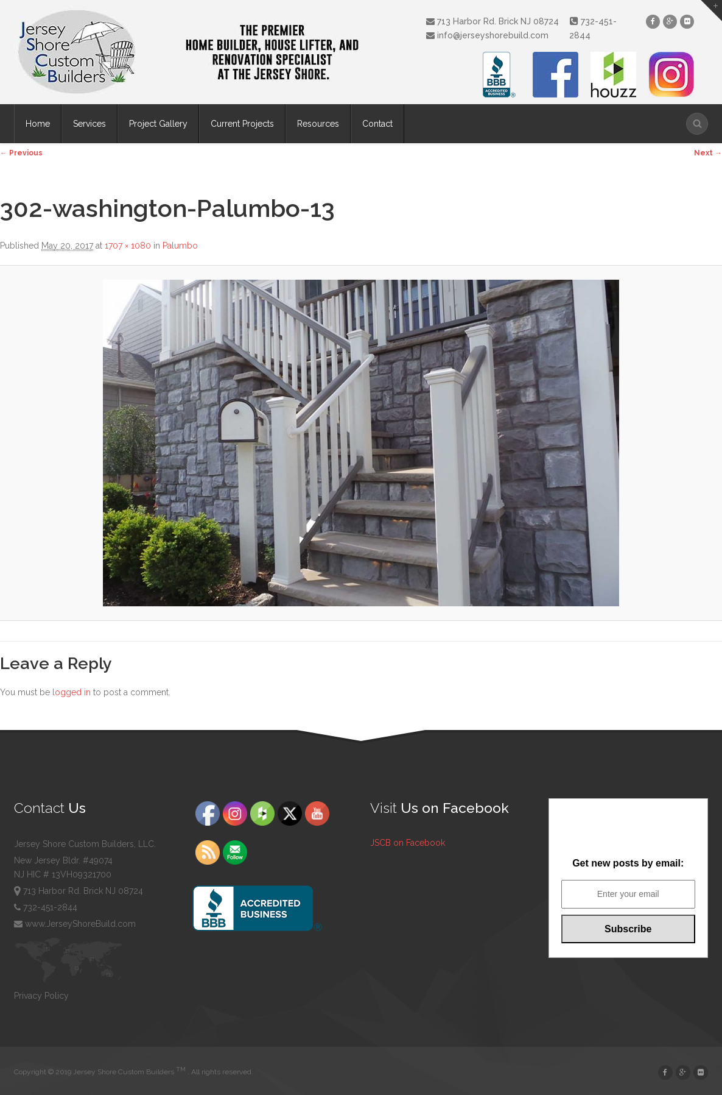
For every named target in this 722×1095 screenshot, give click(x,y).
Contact (377, 124)
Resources (318, 124)
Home (38, 124)
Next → (708, 153)
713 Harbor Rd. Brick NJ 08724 (492, 21)
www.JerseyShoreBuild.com (75, 924)
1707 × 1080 (128, 245)
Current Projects (242, 124)
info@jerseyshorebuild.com (487, 35)
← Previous (21, 153)
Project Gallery (158, 124)
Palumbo (180, 245)
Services (89, 124)
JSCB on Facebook (407, 843)
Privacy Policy (41, 996)
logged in (71, 692)
